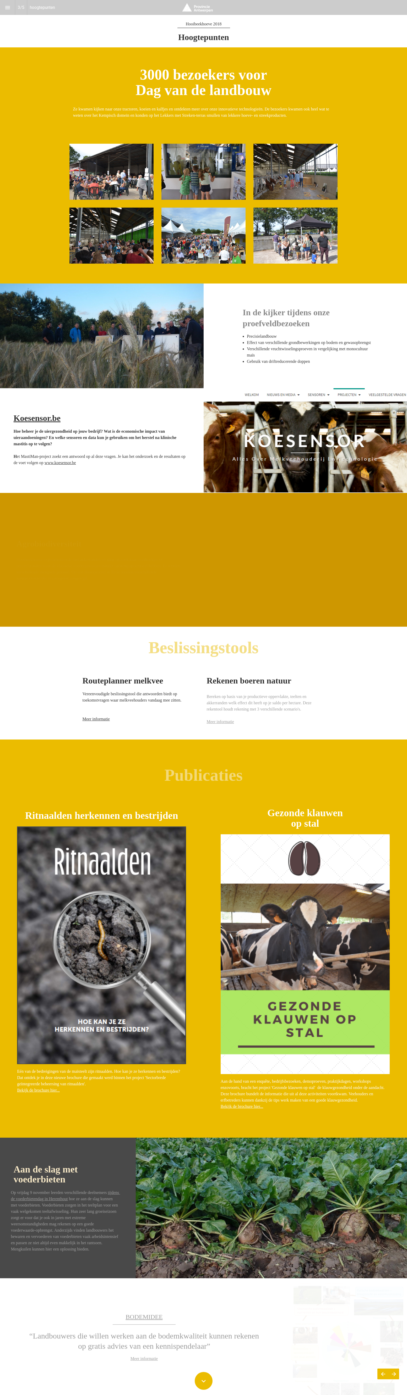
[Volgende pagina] (393, 1374)
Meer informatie (96, 719)
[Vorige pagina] (382, 1374)
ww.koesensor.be (61, 462)
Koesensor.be (37, 418)
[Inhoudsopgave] (7, 7)
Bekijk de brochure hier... (38, 1090)
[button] (203, 7)
